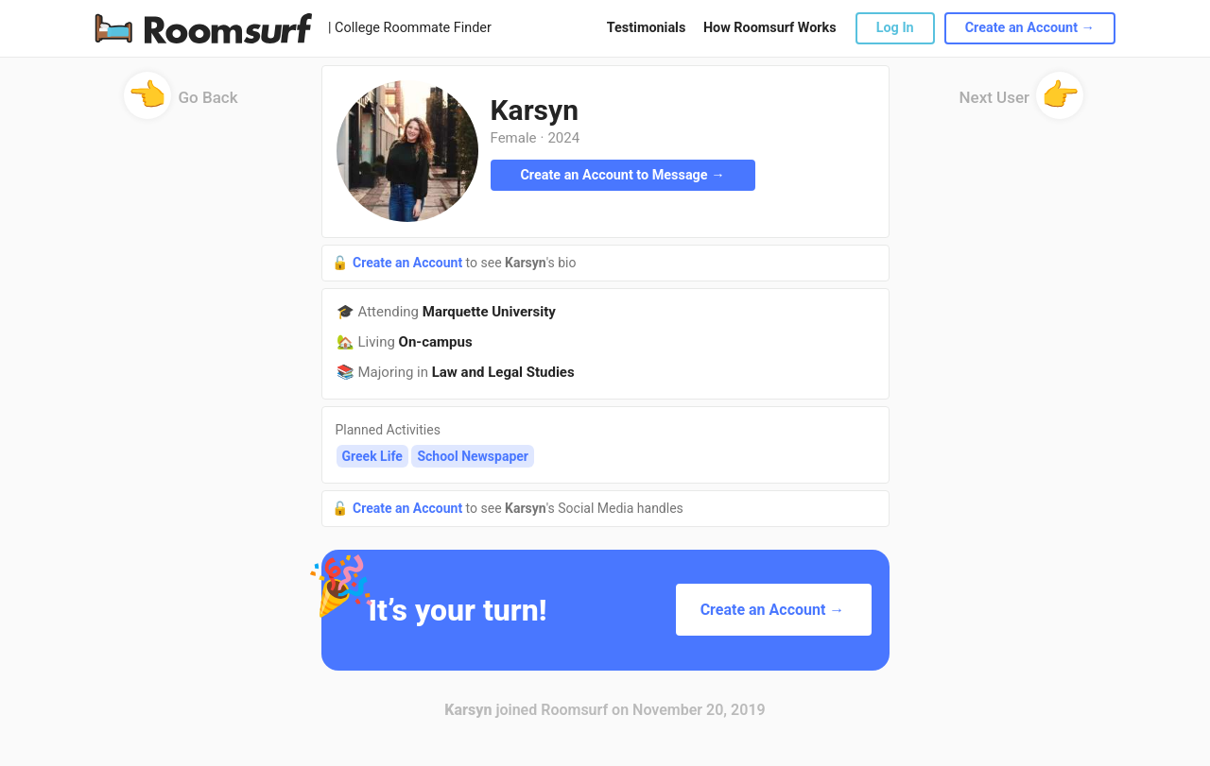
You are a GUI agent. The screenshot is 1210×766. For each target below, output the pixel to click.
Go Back (181, 103)
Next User (1021, 103)
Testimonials (646, 28)
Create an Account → (1030, 28)
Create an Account (409, 262)
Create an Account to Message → (622, 175)
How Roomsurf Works (770, 28)
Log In (895, 28)
